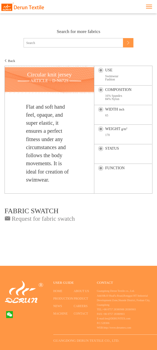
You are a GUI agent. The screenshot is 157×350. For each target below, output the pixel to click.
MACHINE (60, 313)
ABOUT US (81, 291)
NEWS (57, 306)
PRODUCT (81, 298)
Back (11, 61)
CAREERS (81, 306)
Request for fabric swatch (40, 218)
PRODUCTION (61, 298)
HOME (57, 291)
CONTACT (81, 313)
